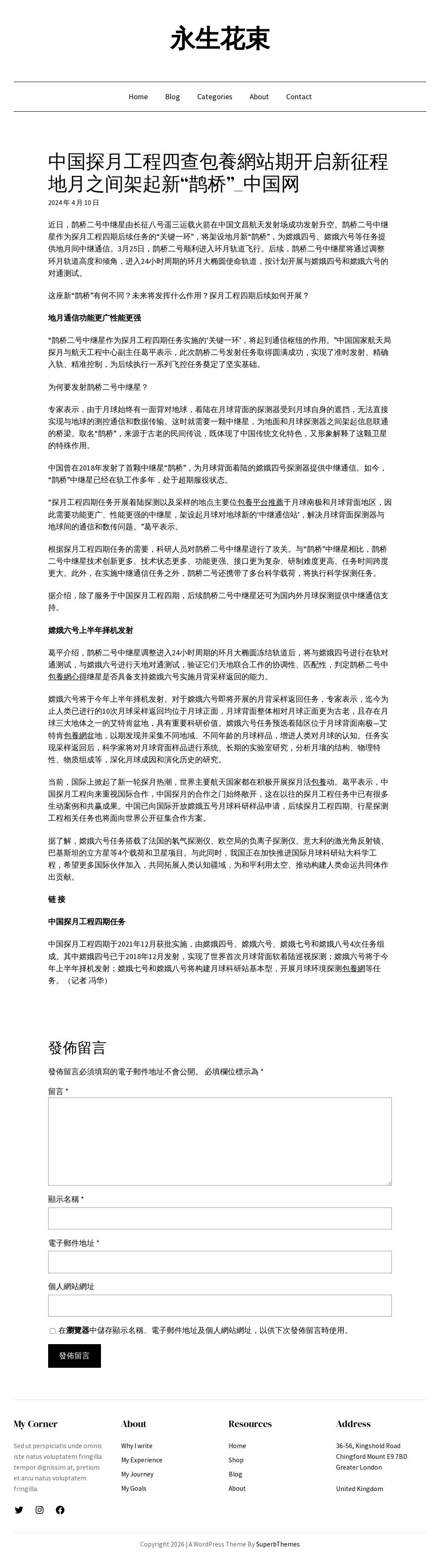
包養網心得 (67, 677)
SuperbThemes (278, 1544)
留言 (58, 1091)
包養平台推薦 (260, 502)
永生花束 (220, 38)
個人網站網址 (71, 1286)
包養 (319, 782)
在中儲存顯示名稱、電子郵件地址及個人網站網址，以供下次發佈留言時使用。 (205, 1330)
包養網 (75, 735)
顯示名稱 (66, 1199)
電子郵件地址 (73, 1243)
